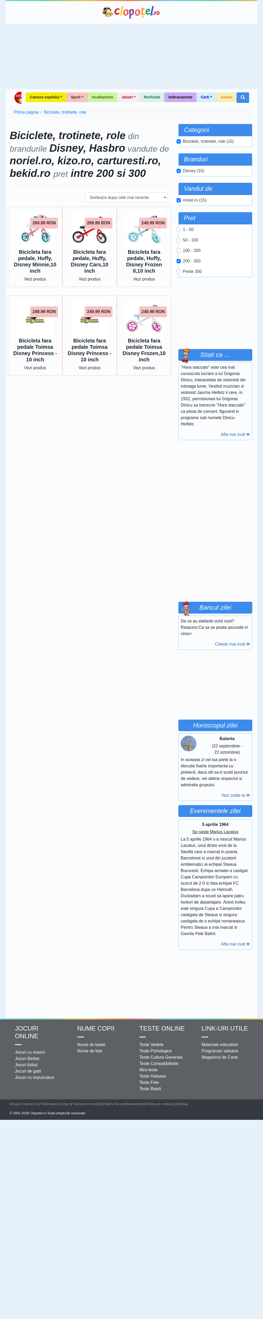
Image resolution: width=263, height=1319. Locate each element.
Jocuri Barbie (27, 1058)
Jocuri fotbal (26, 1065)
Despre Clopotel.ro (24, 1104)
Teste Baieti (150, 1088)
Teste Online (162, 1028)
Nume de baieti (91, 1044)
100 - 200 (192, 250)
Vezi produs (35, 279)
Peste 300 (192, 271)
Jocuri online (26, 1032)
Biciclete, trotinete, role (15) (208, 141)
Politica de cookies (159, 1104)
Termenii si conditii (86, 1104)
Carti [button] (205, 97)
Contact (64, 1104)
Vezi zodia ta (235, 795)
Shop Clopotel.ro (17, 97)
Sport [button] (75, 97)
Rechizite (152, 97)
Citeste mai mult (232, 644)
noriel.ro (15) (195, 200)
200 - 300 (192, 261)
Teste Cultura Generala (161, 1057)
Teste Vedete (151, 1044)
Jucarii (226, 97)
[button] (243, 97)
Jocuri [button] (127, 97)
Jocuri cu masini (30, 1052)
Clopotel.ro (131, 12)
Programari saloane (220, 1051)
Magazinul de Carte (220, 1057)
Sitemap (182, 1104)
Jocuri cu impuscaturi (34, 1077)
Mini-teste (148, 1070)
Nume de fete (89, 1051)
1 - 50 (188, 229)
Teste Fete (149, 1082)
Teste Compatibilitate (158, 1063)
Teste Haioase (152, 1076)
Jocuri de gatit (28, 1071)
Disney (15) (193, 170)
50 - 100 (190, 240)
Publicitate (48, 1104)
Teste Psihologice (155, 1051)
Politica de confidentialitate (123, 1104)
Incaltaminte (102, 97)
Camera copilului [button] (44, 97)
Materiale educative (220, 1044)
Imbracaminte (180, 97)
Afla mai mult (235, 434)
